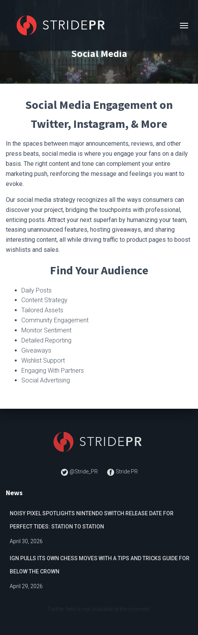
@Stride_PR (80, 471)
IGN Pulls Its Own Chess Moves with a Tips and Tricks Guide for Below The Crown (99, 565)
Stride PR (122, 471)
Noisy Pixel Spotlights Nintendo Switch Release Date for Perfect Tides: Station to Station (92, 520)
